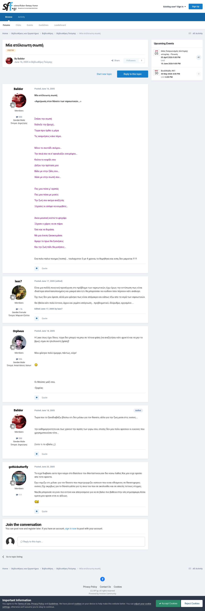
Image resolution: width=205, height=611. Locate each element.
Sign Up (195, 6)
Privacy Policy (90, 587)
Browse (8, 18)
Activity (21, 17)
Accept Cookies (167, 603)
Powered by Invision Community (102, 594)
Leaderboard (60, 25)
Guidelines (44, 25)
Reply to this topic (133, 74)
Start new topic (104, 74)
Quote (44, 268)
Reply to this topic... (31, 541)
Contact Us (105, 587)
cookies (78, 604)
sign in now (71, 528)
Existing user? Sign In (174, 6)
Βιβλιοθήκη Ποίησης (41, 62)
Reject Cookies (191, 603)
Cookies (118, 587)
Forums (6, 25)
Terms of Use (24, 604)
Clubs (18, 25)
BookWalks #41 (168, 71)
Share (115, 60)
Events (30, 25)
